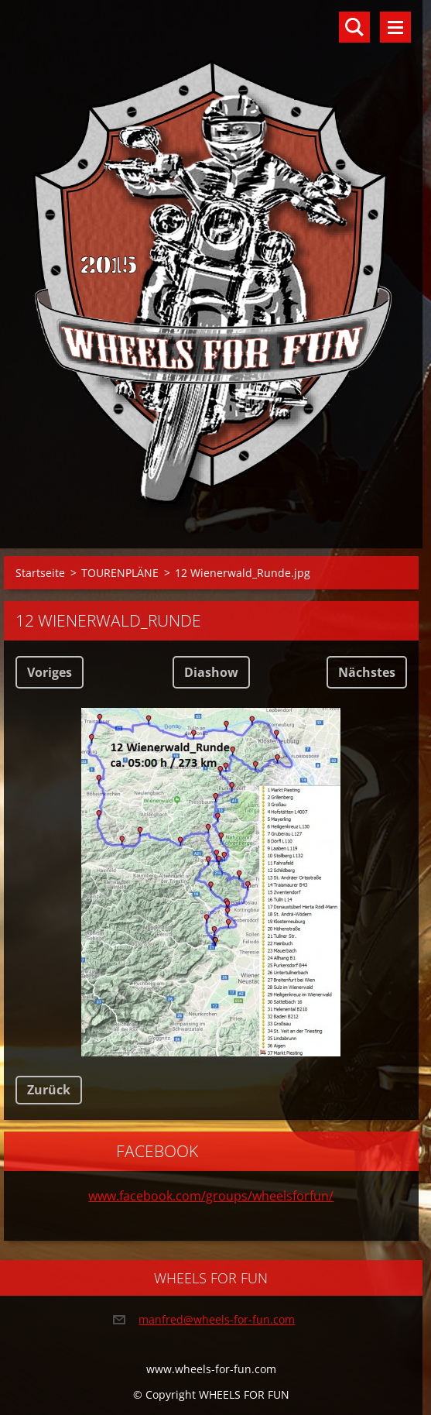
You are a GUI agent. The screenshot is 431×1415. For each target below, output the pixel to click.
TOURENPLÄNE (120, 572)
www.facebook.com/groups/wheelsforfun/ (211, 1195)
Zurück (48, 1089)
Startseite (40, 572)
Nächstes (366, 672)
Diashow (211, 672)
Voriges (49, 672)
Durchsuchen (354, 27)
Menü (395, 27)
